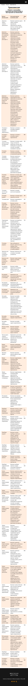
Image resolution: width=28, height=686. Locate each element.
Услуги (7, 4)
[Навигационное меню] (26, 2)
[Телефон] (16, 681)
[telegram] (12, 681)
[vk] (14, 681)
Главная (3, 4)
